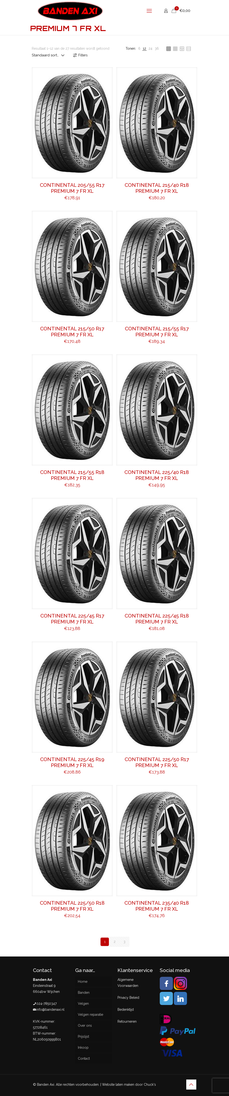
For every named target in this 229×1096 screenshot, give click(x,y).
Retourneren (127, 1021)
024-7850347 (46, 1003)
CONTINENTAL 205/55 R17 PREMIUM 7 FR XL (72, 188)
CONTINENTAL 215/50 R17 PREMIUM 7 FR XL (72, 332)
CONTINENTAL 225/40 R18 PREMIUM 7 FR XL (156, 475)
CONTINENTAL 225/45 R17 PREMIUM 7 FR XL (72, 619)
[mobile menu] (149, 11)
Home (82, 981)
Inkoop (83, 1047)
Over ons (85, 1025)
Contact (84, 1058)
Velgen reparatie (90, 1014)
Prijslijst (83, 1036)
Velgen (83, 1003)
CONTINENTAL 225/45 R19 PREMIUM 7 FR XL (72, 762)
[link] (139, 49)
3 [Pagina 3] (124, 942)
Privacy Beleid (128, 997)
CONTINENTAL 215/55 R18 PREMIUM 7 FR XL (72, 475)
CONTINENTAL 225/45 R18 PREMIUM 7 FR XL (157, 619)
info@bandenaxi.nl (50, 1009)
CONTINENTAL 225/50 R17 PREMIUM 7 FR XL (157, 762)
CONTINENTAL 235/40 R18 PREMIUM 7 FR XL (156, 906)
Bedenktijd (125, 1009)
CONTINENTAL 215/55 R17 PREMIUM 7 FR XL (157, 332)
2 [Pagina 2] (115, 942)
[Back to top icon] (191, 1085)
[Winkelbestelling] (49, 55)
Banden (84, 992)
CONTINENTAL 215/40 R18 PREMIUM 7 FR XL (157, 188)
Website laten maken (118, 1084)
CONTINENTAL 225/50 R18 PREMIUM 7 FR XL (72, 906)
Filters (80, 55)
